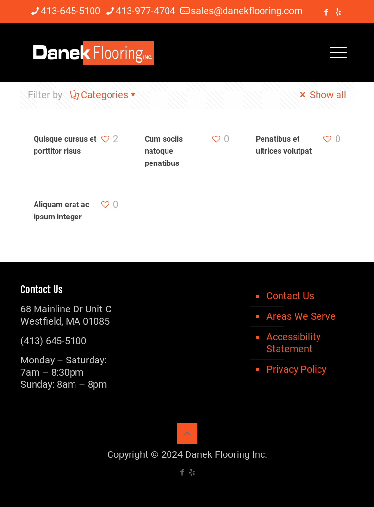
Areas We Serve (301, 316)
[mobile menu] (338, 52)
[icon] (338, 12)
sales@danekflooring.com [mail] (247, 11)
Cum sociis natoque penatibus (164, 151)
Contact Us (290, 296)
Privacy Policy (296, 369)
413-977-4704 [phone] (145, 11)
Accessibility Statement (293, 343)
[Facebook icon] (326, 12)
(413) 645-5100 (53, 340)
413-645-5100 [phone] (70, 11)
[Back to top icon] (187, 433)
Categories (104, 95)
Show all (322, 95)
